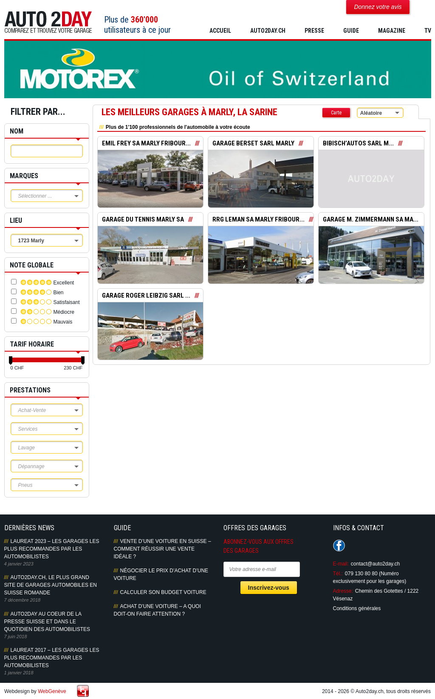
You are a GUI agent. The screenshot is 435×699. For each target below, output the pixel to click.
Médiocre (64, 312)
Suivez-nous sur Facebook (339, 545)
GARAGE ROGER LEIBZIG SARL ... (146, 295)
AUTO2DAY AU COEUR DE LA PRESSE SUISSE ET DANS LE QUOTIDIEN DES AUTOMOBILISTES (47, 621)
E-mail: (341, 564)
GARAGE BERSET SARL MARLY (253, 143)
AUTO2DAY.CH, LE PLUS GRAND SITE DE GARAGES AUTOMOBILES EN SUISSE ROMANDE (50, 585)
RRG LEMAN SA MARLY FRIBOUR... (258, 219)
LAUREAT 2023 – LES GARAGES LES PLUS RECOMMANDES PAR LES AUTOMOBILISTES (51, 549)
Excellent (64, 283)
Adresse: (343, 591)
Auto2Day (48, 22)
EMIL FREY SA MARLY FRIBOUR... (146, 143)
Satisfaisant (67, 302)
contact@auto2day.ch (375, 564)
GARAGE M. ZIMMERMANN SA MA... (370, 219)
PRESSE (314, 30)
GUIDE (351, 30)
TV (427, 30)
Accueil (220, 30)
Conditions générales (357, 608)
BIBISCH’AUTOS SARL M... (358, 143)
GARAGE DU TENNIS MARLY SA (143, 219)
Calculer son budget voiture (163, 592)
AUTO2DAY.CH (267, 30)
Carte (336, 113)
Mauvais (63, 322)
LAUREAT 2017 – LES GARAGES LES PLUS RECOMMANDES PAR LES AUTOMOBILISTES (51, 657)
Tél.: (338, 574)
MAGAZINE (391, 30)
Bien (59, 293)
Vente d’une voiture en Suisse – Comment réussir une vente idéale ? (162, 549)
